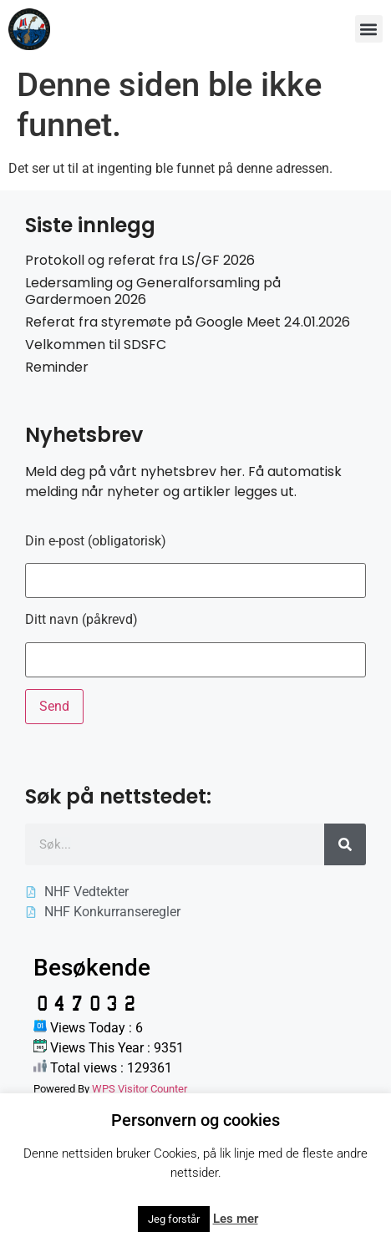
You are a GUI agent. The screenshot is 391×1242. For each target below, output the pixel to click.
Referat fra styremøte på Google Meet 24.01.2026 (187, 322)
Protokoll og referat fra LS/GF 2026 (140, 260)
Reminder (57, 367)
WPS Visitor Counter (139, 1088)
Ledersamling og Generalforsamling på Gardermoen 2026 (153, 290)
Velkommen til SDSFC (95, 344)
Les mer (235, 1218)
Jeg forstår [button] (174, 1219)
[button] (369, 29)
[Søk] (345, 844)
